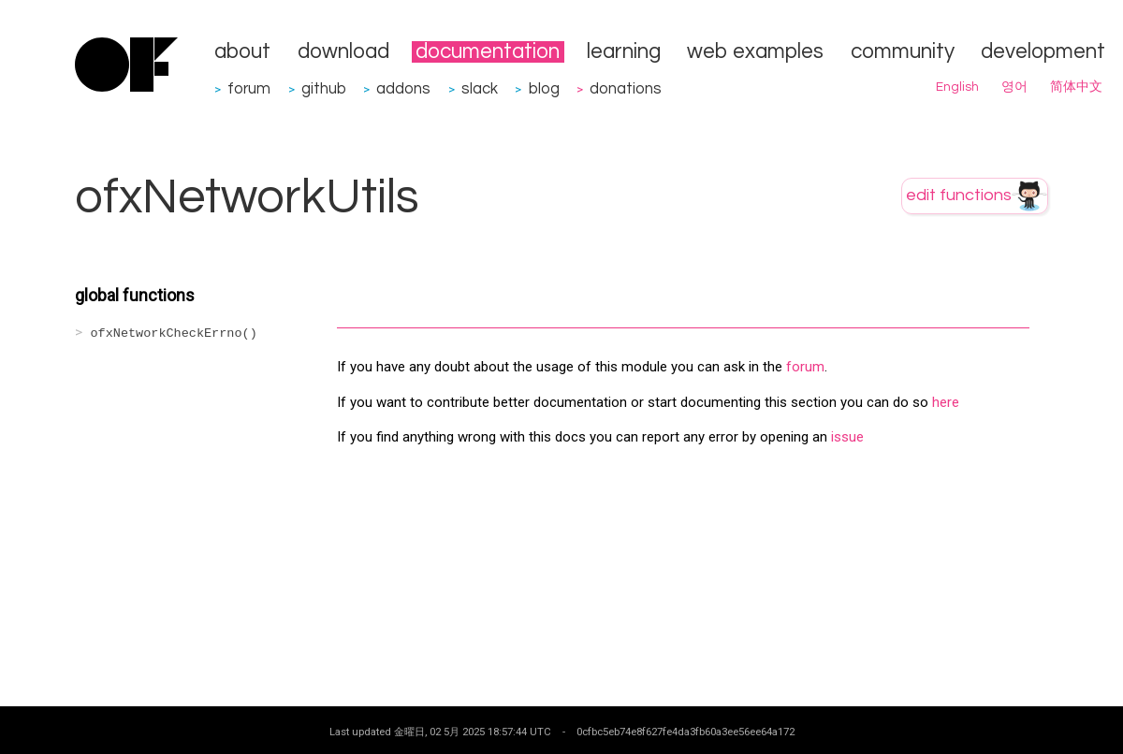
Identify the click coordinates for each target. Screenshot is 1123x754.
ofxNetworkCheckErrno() (174, 333)
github (323, 88)
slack (479, 88)
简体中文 (1076, 87)
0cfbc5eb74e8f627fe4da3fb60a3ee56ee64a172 (685, 731)
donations (626, 88)
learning (624, 52)
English (957, 87)
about (242, 52)
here (945, 402)
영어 (1014, 87)
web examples (755, 52)
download (343, 52)
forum (248, 88)
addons (403, 88)
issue (847, 436)
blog (544, 88)
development (1043, 52)
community (903, 52)
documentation (488, 52)
